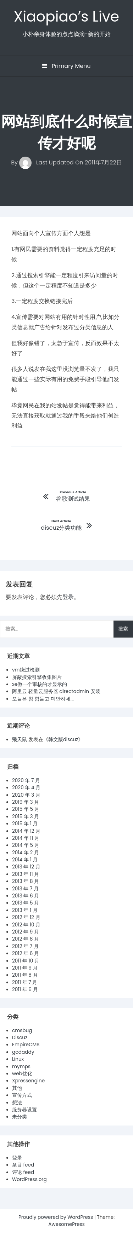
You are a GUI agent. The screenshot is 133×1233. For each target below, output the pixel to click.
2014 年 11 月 (25, 838)
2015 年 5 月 (25, 809)
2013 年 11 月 (25, 874)
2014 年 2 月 (25, 852)
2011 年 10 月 (25, 961)
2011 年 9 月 (25, 968)
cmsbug (22, 1030)
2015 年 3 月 (25, 816)
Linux (18, 1059)
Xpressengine (28, 1080)
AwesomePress (66, 1224)
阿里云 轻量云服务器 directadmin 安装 (56, 691)
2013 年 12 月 (26, 866)
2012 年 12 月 (26, 917)
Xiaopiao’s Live (66, 16)
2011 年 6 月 (25, 989)
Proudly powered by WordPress (56, 1217)
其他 (17, 1088)
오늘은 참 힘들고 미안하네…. (43, 699)
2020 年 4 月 (26, 787)
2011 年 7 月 (24, 982)
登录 (68, 597)
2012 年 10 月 (26, 924)
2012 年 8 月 (25, 939)
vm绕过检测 (26, 670)
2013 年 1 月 (25, 910)
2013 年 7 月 (25, 888)
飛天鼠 (19, 739)
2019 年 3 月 (25, 802)
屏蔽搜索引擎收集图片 (37, 677)
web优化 (22, 1073)
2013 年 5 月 (25, 903)
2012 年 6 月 (25, 953)
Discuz (19, 1037)
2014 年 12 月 (26, 831)
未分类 (19, 1116)
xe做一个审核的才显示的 (39, 684)
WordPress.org (29, 1179)
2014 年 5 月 (25, 845)
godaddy (23, 1052)
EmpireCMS (25, 1044)
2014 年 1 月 (25, 859)
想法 (17, 1102)
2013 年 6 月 (25, 895)
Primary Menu (66, 66)
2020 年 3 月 (26, 795)
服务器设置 (24, 1109)
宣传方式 (22, 1095)
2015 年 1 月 (25, 823)
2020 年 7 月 (26, 780)
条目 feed (23, 1165)
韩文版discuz (63, 739)
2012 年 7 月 (25, 946)
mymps (21, 1066)
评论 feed (23, 1172)
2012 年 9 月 (25, 932)
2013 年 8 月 (25, 881)
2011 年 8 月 (25, 975)
